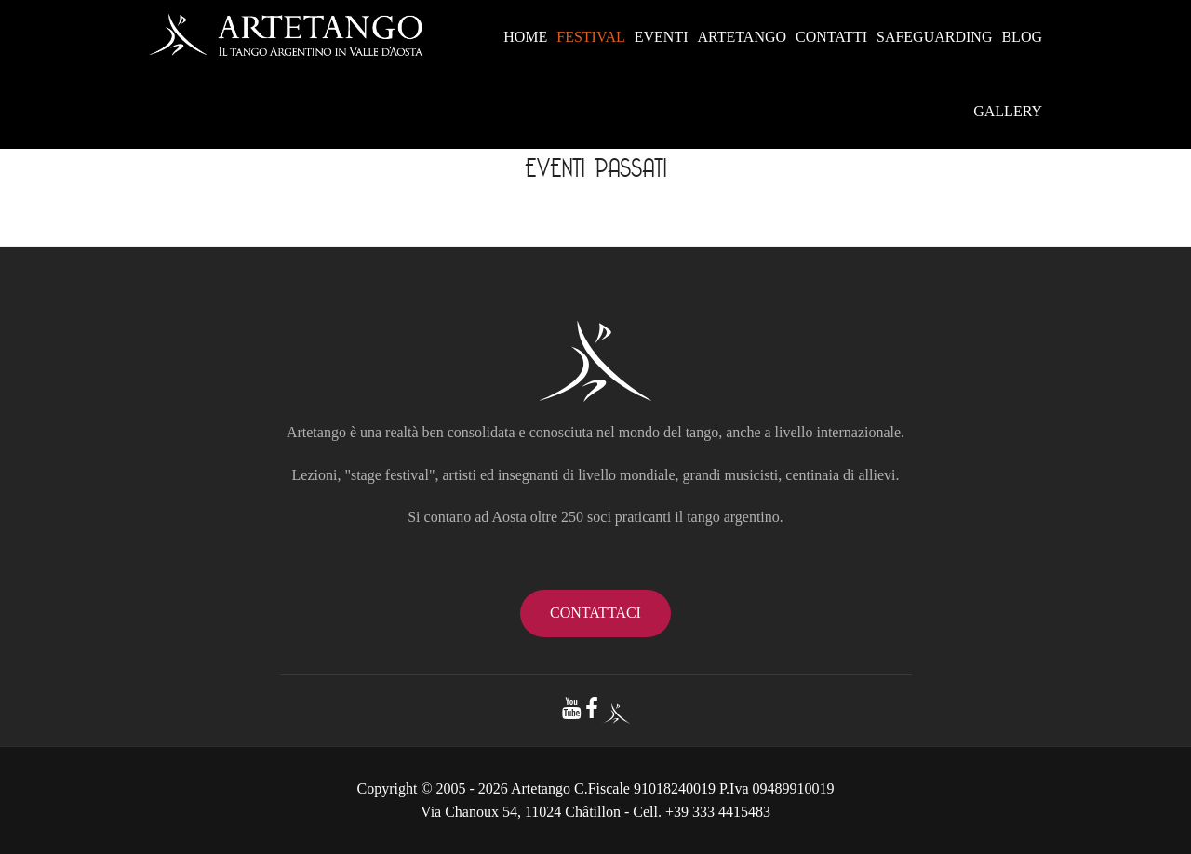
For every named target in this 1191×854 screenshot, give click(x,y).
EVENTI (662, 37)
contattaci (595, 612)
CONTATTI (831, 37)
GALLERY (1007, 111)
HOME (525, 37)
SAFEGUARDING (934, 37)
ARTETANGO (742, 37)
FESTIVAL (590, 37)
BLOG (1021, 37)
